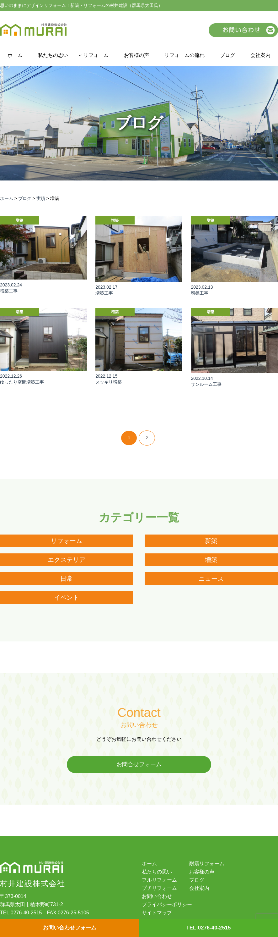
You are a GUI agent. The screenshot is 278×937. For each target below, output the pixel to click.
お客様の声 (136, 55)
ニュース (211, 578)
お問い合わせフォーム (69, 928)
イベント (66, 597)
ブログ (227, 55)
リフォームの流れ (184, 55)
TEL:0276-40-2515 (208, 928)
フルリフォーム (159, 880)
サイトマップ (157, 913)
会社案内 (260, 55)
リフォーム (96, 55)
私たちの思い (53, 55)
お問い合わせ (157, 896)
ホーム (15, 55)
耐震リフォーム (206, 864)
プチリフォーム (159, 888)
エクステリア (66, 559)
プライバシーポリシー (167, 904)
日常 (66, 578)
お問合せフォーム (139, 765)
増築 (211, 559)
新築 (211, 540)
